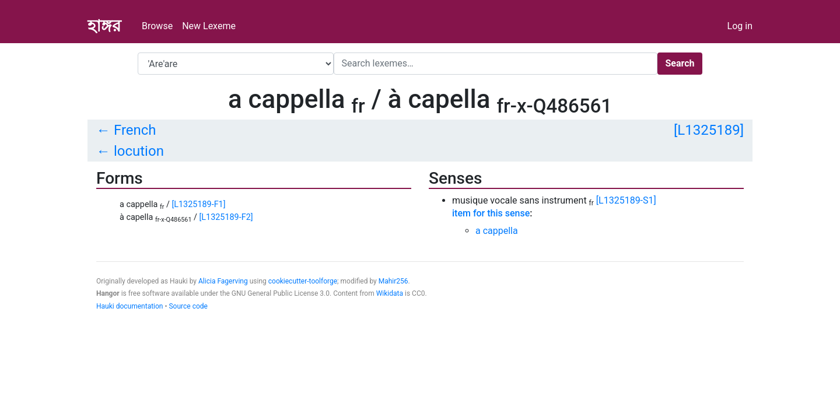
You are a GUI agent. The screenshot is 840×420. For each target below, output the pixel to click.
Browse (157, 26)
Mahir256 (393, 281)
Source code (188, 306)
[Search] (495, 63)
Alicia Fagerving (223, 281)
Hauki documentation (129, 306)
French (135, 130)
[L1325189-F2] (226, 217)
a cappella (496, 230)
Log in (739, 26)
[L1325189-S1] (626, 200)
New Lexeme (209, 26)
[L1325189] (709, 130)
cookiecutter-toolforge (302, 281)
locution (139, 151)
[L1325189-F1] (198, 204)
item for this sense (491, 213)
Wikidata (389, 293)
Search (679, 63)
